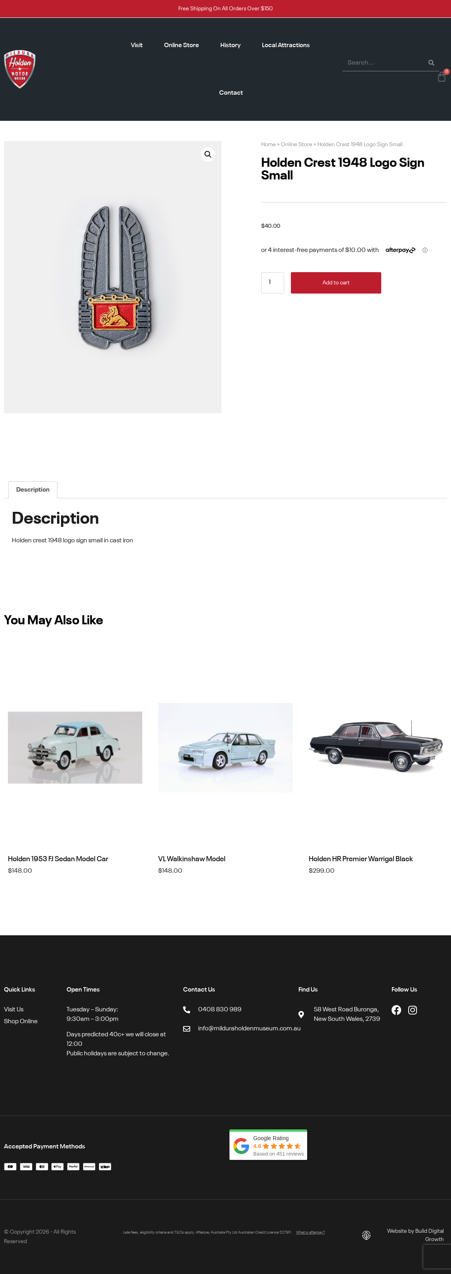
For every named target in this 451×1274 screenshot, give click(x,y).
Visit (137, 45)
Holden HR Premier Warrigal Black (361, 859)
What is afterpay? (310, 1232)
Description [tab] (33, 490)
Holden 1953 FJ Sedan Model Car (58, 859)
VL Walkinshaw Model (192, 859)
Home (268, 144)
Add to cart (336, 283)
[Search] (431, 63)
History (230, 45)
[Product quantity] (272, 283)
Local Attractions (286, 45)
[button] (208, 154)
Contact (231, 93)
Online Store (181, 45)
